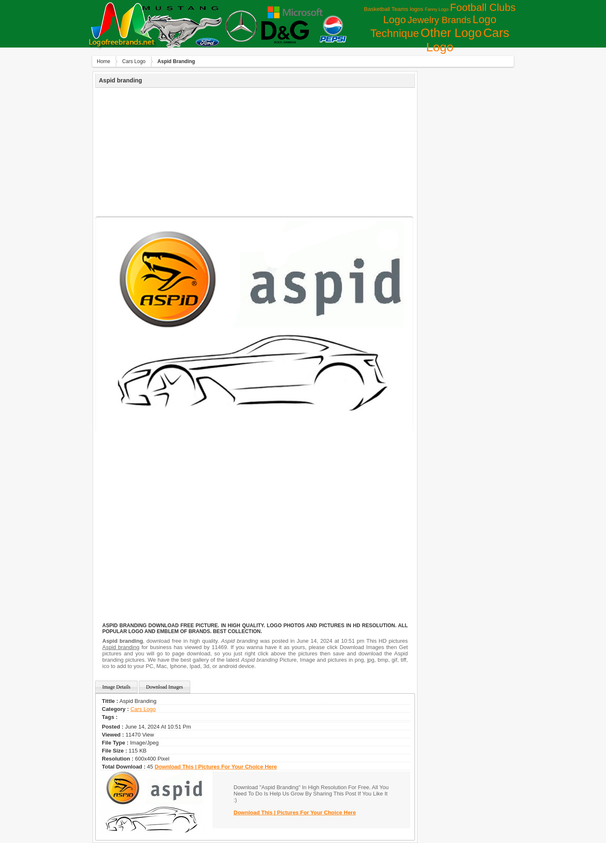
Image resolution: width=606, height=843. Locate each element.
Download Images (164, 687)
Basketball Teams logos (393, 9)
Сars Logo (133, 61)
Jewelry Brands (439, 20)
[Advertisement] (255, 151)
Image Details (116, 687)
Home (103, 61)
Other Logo (450, 33)
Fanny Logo (436, 9)
